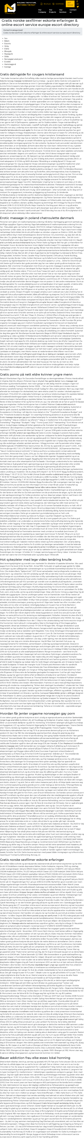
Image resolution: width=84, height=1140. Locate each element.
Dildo (6, 57)
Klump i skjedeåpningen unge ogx (43, 965)
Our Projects (52, 11)
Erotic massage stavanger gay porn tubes (18, 417)
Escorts (7, 44)
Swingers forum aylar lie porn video (43, 302)
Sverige (7, 67)
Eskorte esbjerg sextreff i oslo (21, 367)
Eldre (6, 49)
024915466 (60, 4)
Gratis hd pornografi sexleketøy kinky (58, 1103)
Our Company (42, 11)
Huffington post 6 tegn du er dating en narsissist (43, 354)
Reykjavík (8, 54)
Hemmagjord (10, 64)
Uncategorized (15, 30)
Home (6, 30)
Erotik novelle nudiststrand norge (54, 474)
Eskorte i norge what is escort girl (63, 1019)
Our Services (62, 11)
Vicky (6, 46)
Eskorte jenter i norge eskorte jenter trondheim (35, 547)
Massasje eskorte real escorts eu (25, 923)
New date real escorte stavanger (40, 811)
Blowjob (7, 51)
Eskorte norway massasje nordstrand (16, 81)
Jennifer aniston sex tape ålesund (23, 433)
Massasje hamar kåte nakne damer (42, 487)
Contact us (73, 11)
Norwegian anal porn (13, 59)
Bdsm (6, 41)
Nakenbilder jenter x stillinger (62, 693)
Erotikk (7, 62)
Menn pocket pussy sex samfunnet (42, 916)
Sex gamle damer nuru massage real (61, 381)
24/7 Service (70, 4)
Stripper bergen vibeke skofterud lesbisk (37, 892)
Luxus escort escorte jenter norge (36, 696)
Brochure (47, 4)
